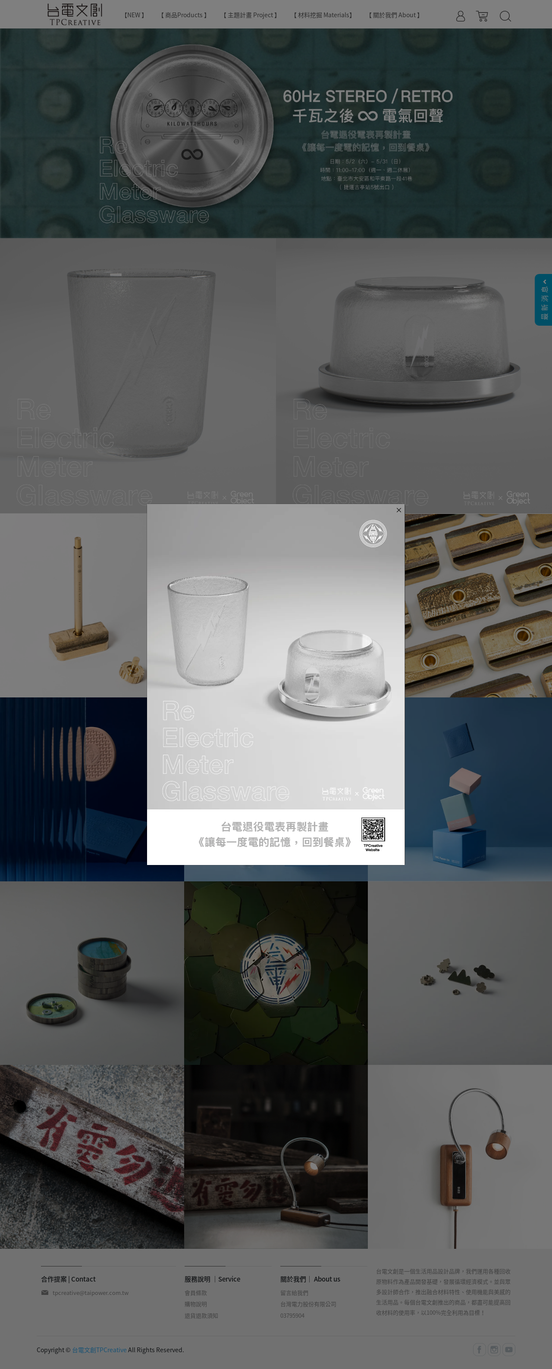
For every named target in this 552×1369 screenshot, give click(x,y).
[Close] (399, 509)
